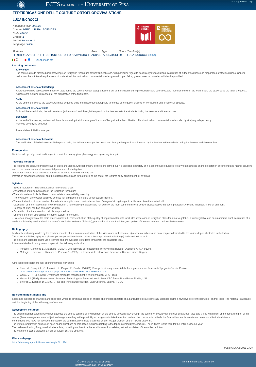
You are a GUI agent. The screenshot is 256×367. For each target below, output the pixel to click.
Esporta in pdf (44, 60)
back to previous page (241, 1)
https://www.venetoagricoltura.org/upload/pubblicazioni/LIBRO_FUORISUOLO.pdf (63, 271)
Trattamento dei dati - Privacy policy (93, 365)
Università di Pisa (89, 361)
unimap (152, 54)
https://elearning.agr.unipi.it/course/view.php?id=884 (39, 342)
